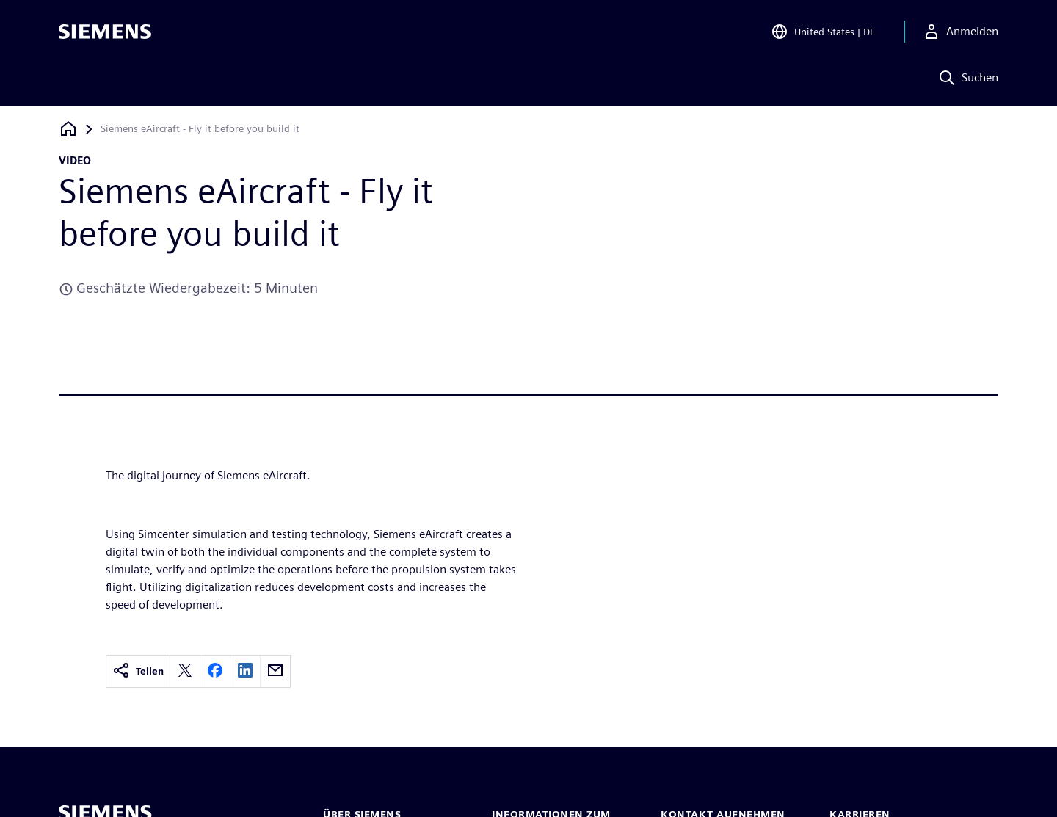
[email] (275, 671)
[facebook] (215, 671)
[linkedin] (245, 671)
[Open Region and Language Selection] (823, 32)
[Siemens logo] (105, 32)
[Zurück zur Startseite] (68, 129)
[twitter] (185, 671)
